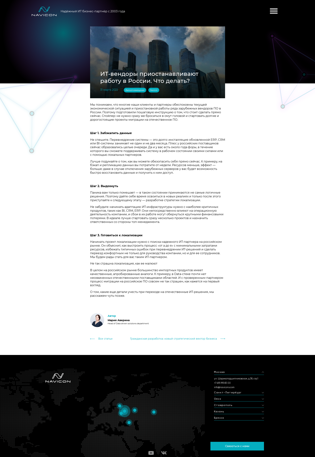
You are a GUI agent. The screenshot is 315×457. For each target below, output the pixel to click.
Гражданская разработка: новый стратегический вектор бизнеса (173, 338)
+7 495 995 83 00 (222, 383)
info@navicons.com (224, 387)
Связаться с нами (237, 446)
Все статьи (105, 338)
